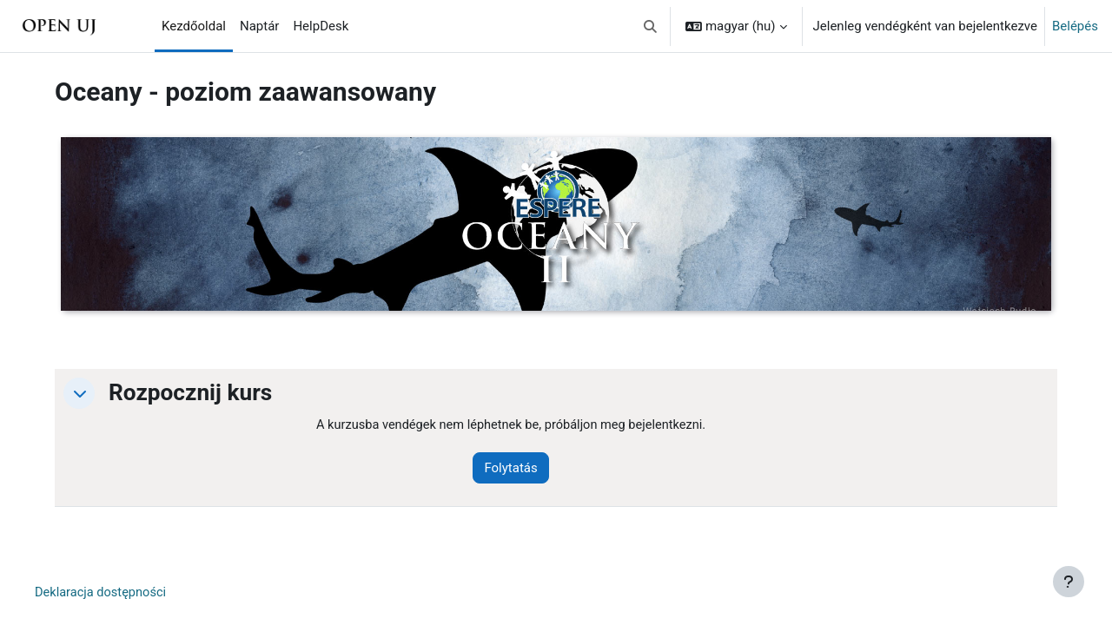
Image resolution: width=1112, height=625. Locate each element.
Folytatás (519, 469)
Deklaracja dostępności (109, 594)
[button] (650, 26)
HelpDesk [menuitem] (320, 26)
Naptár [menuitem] (259, 26)
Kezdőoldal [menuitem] (194, 26)
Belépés (1075, 26)
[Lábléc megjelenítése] (1068, 581)
